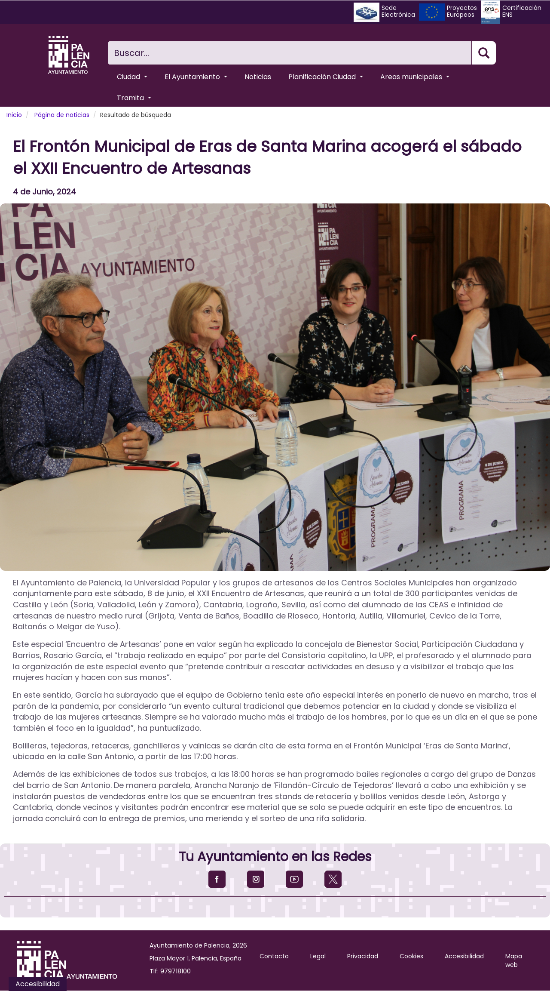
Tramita (134, 98)
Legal (318, 956)
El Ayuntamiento (196, 77)
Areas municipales (414, 77)
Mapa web (513, 960)
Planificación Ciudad (325, 77)
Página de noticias (61, 115)
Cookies (411, 956)
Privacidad (362, 956)
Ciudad (132, 77)
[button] (275, 386)
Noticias (257, 77)
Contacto (274, 956)
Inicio (14, 115)
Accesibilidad (464, 956)
